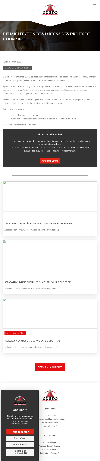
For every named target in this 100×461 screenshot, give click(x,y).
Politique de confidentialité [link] (20, 452)
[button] (50, 367)
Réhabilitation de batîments (17, 68)
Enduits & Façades (15, 333)
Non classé (11, 215)
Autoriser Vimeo (50, 161)
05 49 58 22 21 (50, 415)
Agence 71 (55, 453)
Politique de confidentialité (50, 446)
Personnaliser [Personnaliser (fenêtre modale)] (20, 444)
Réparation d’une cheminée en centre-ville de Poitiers (37, 282)
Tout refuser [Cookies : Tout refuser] (20, 438)
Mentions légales (50, 442)
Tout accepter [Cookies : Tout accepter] (20, 431)
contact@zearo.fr (50, 426)
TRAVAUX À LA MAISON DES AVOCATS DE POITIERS (32, 340)
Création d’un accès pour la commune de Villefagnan (38, 223)
